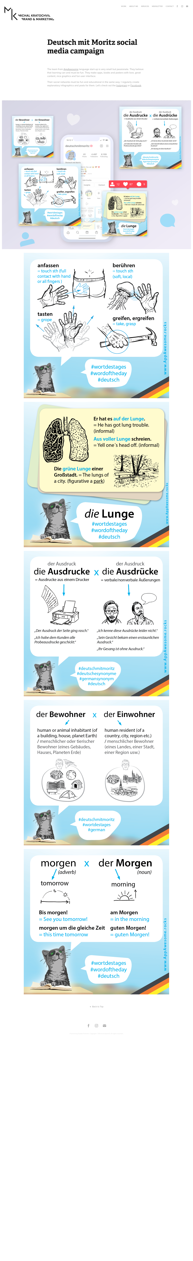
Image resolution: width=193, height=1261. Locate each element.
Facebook (135, 85)
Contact (170, 6)
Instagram (121, 85)
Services (145, 6)
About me (133, 6)
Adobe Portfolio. (84, 1033)
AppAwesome (71, 69)
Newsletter (157, 6)
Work (123, 6)
